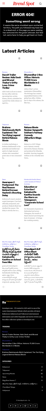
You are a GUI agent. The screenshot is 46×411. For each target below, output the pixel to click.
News (4, 179)
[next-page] (42, 287)
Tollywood (5, 125)
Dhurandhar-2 (28, 72)
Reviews (4, 72)
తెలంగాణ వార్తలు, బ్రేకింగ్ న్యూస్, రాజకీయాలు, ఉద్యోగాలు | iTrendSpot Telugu (11, 244)
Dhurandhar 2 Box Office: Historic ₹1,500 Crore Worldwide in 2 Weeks (33, 80)
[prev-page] (4, 287)
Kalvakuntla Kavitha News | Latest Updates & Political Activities (32, 182)
